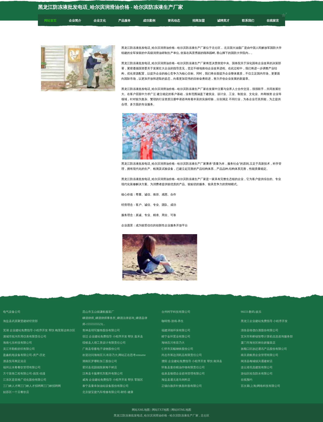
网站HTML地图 (181, 409)
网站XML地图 (141, 409)
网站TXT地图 (160, 409)
